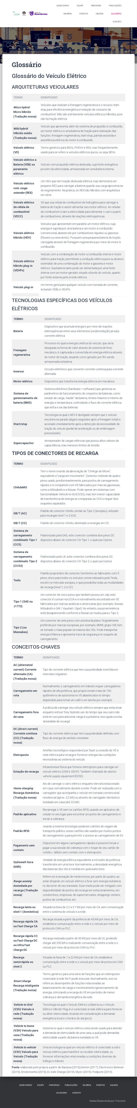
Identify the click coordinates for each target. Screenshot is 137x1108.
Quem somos (62, 6)
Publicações (115, 6)
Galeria (99, 14)
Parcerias (96, 6)
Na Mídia (68, 14)
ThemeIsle (120, 1101)
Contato (117, 22)
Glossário (116, 14)
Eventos (83, 14)
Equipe (80, 6)
